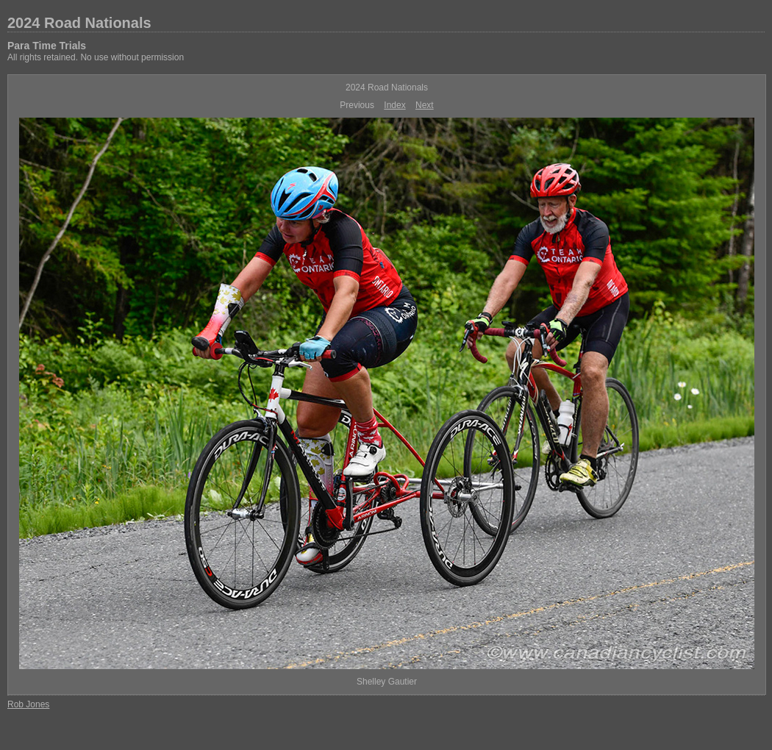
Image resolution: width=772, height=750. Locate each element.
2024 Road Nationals (79, 23)
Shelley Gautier (387, 681)
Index (394, 105)
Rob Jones (28, 704)
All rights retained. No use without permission (95, 57)
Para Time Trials (46, 45)
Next (424, 105)
